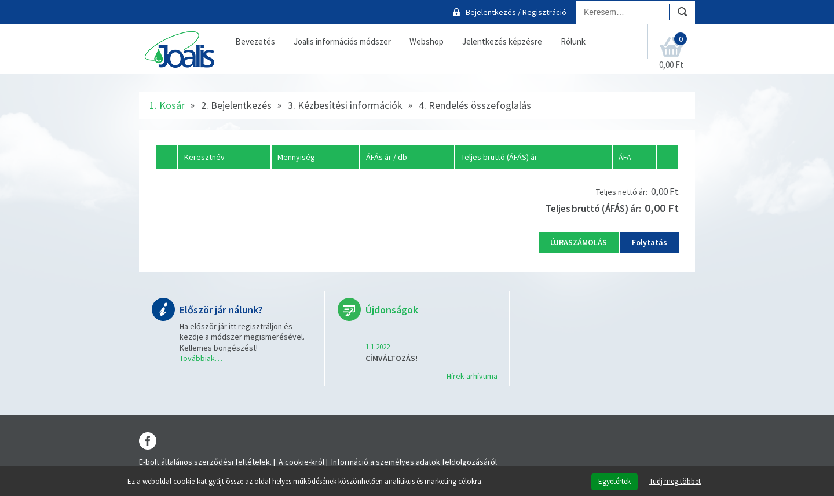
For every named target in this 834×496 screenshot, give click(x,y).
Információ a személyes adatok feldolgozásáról (414, 462)
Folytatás (649, 242)
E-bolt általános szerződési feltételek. (205, 462)
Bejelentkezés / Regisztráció (516, 12)
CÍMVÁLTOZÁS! (391, 358)
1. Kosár (167, 105)
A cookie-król (301, 462)
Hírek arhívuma (472, 376)
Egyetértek (614, 481)
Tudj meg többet (675, 481)
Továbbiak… (201, 358)
